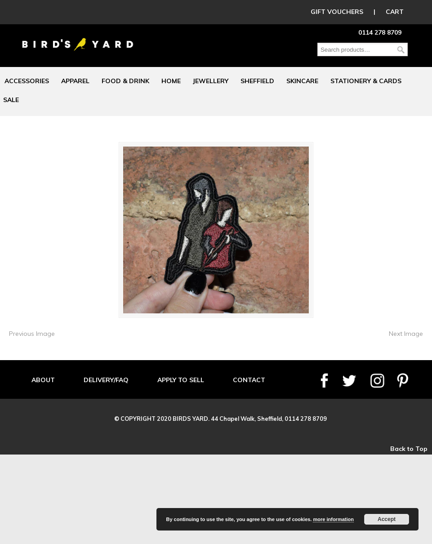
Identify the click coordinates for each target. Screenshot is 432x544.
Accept (387, 519)
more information (333, 519)
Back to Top (409, 449)
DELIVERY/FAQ (106, 380)
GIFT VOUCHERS (337, 12)
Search (401, 50)
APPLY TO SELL (180, 380)
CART (395, 12)
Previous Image (32, 334)
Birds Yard (78, 37)
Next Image (406, 334)
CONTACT (249, 380)
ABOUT (43, 380)
